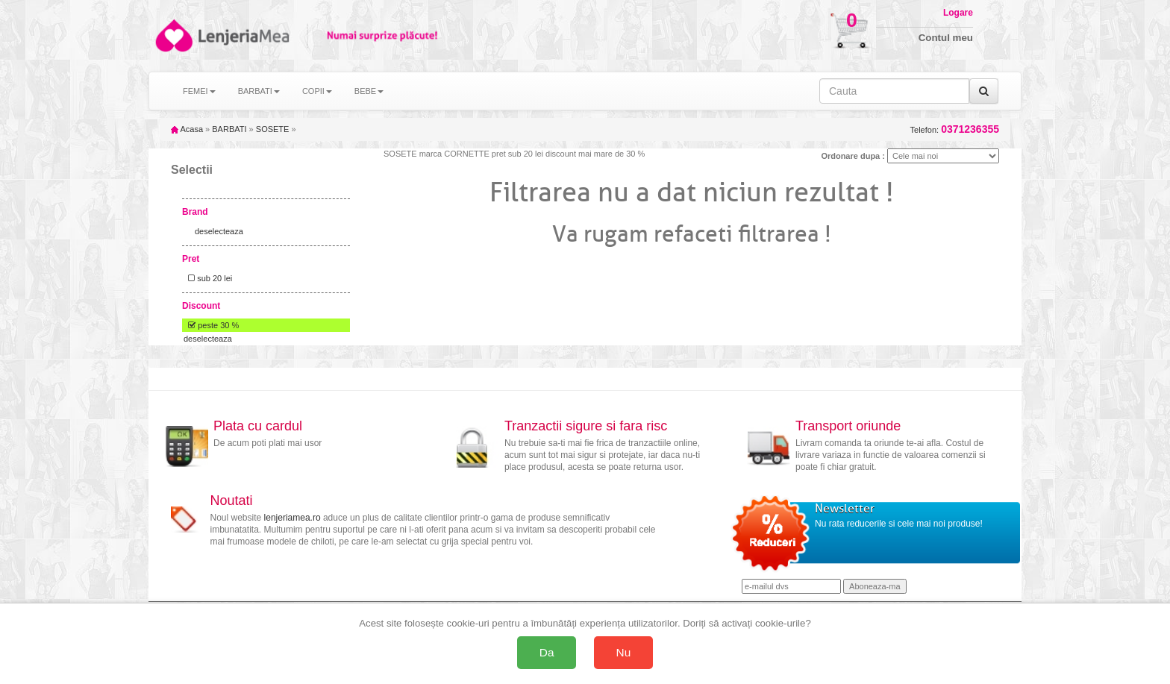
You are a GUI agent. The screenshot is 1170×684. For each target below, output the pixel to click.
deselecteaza (219, 231)
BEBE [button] (369, 91)
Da (546, 652)
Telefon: (954, 129)
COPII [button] (317, 91)
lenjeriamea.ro (292, 517)
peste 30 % (211, 325)
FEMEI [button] (199, 91)
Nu (623, 652)
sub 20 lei (208, 278)
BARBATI (229, 129)
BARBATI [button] (259, 91)
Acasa (187, 129)
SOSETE (273, 129)
